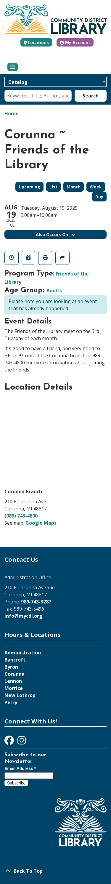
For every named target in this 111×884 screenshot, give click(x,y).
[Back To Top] (55, 871)
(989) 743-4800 (21, 516)
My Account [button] (75, 42)
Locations (38, 42)
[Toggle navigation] (12, 67)
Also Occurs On (55, 234)
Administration (22, 652)
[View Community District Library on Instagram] (21, 742)
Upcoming (29, 187)
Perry (10, 702)
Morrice (13, 688)
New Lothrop (20, 695)
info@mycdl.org (23, 616)
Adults (54, 290)
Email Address (20, 768)
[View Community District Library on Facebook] (9, 742)
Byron (11, 667)
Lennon (13, 681)
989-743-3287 (36, 601)
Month (74, 187)
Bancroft (14, 659)
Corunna (14, 674)
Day (99, 196)
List (53, 187)
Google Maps (41, 523)
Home (11, 113)
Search (91, 95)
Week (96, 187)
